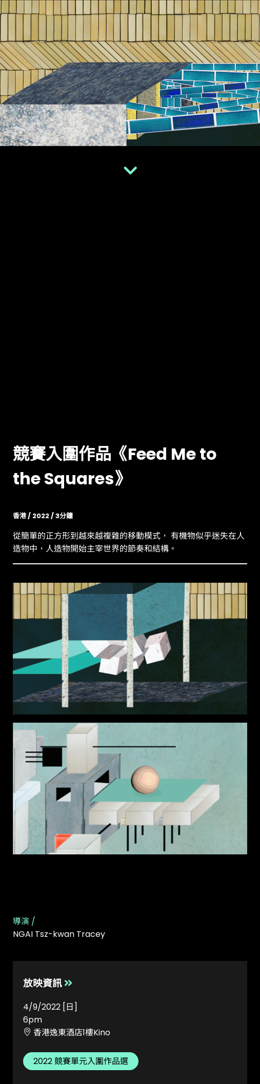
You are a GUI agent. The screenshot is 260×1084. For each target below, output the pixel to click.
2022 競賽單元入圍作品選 (80, 1061)
